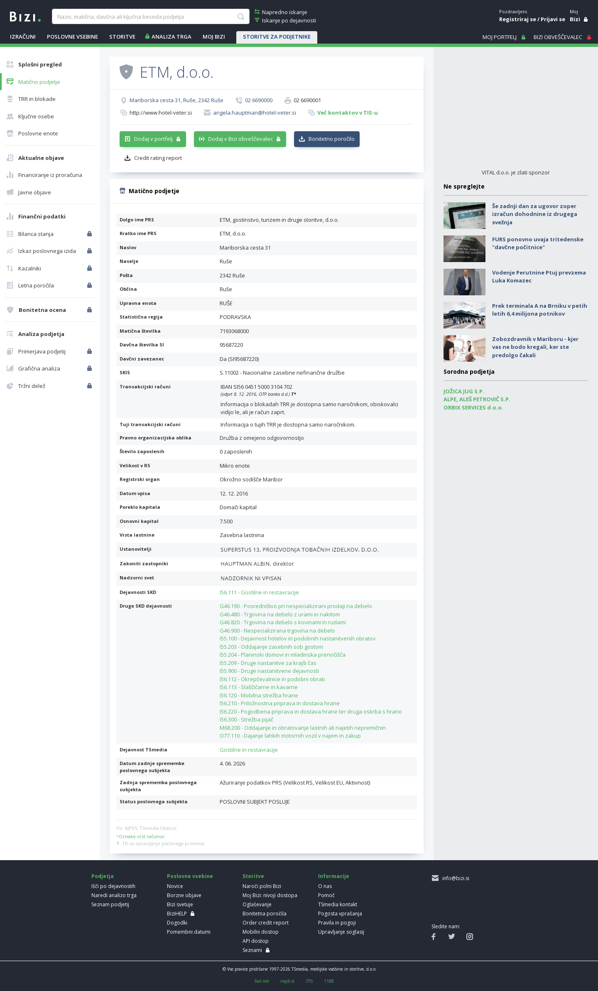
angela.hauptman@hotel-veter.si (254, 112)
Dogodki (177, 922)
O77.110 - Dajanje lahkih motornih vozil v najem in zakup (290, 735)
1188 (329, 981)
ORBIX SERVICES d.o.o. (473, 407)
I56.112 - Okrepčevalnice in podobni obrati (272, 679)
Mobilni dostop (261, 931)
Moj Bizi (214, 36)
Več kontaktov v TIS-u (347, 112)
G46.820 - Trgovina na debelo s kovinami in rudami (283, 622)
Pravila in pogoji (337, 922)
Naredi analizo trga (114, 895)
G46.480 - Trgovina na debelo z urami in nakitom (280, 614)
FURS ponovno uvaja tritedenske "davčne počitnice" (537, 243)
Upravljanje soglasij (341, 931)
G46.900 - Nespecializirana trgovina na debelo (277, 630)
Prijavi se (553, 19)
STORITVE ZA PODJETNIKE (277, 36)
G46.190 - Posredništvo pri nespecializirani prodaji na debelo (296, 606)
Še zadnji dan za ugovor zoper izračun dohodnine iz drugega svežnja (534, 214)
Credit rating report (158, 158)
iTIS (309, 981)
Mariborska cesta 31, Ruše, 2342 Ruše (176, 100)
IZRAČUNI (23, 36)
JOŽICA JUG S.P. (464, 391)
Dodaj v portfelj (153, 138)
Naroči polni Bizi (262, 886)
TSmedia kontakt (337, 904)
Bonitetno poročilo (332, 138)
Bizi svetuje (180, 904)
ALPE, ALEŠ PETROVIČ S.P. (477, 399)
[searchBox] (150, 17)
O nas (325, 886)
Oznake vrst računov (141, 836)
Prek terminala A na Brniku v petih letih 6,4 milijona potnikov (539, 310)
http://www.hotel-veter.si (161, 112)
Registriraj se (517, 19)
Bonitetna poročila (265, 913)
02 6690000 (258, 100)
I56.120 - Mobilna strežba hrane (259, 695)
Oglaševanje (257, 904)
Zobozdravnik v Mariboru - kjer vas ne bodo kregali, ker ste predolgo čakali (535, 347)
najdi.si (287, 981)
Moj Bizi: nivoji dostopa (270, 895)
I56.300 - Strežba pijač (246, 719)
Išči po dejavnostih (113, 886)
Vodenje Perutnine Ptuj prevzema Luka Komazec (539, 277)
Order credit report (266, 922)
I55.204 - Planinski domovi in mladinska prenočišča (283, 654)
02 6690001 (307, 100)
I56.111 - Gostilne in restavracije (259, 592)
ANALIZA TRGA (171, 36)
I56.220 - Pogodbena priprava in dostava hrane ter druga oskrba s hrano (311, 711)
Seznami (252, 950)
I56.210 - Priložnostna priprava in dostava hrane (280, 703)
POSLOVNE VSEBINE (72, 36)
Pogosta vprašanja (340, 913)
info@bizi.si (454, 878)
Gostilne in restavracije (249, 749)
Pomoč (326, 895)
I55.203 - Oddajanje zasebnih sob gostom (271, 646)
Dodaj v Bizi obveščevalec (240, 138)
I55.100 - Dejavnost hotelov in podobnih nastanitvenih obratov (298, 638)
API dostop (256, 940)
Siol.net (261, 981)
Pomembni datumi (189, 931)
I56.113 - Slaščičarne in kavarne (259, 687)
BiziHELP (177, 913)
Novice (175, 886)
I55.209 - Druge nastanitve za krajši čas (268, 663)
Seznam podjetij (110, 904)
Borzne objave (184, 895)
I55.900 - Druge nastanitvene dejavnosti (269, 671)
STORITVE (122, 36)
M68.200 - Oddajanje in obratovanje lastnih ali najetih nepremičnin (303, 727)
